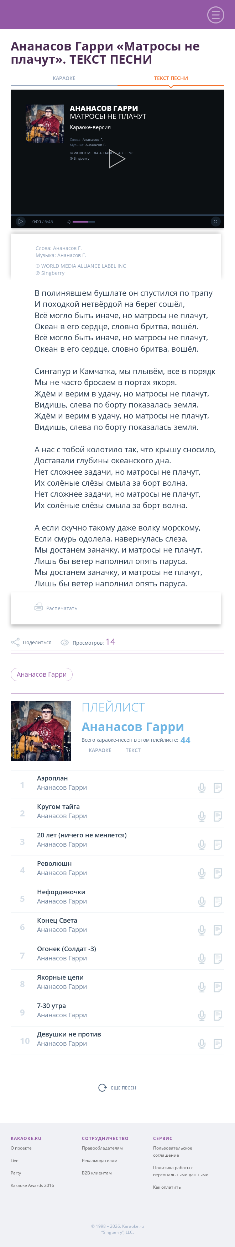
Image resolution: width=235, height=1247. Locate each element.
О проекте (21, 1148)
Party (16, 1173)
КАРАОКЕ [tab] (64, 78)
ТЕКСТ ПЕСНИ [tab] (171, 78)
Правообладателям (102, 1148)
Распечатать (61, 608)
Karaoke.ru (133, 1226)
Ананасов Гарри (42, 674)
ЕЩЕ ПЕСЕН (123, 1088)
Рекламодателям (100, 1160)
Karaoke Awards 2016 (32, 1185)
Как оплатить (167, 1187)
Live (15, 1160)
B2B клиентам (97, 1173)
